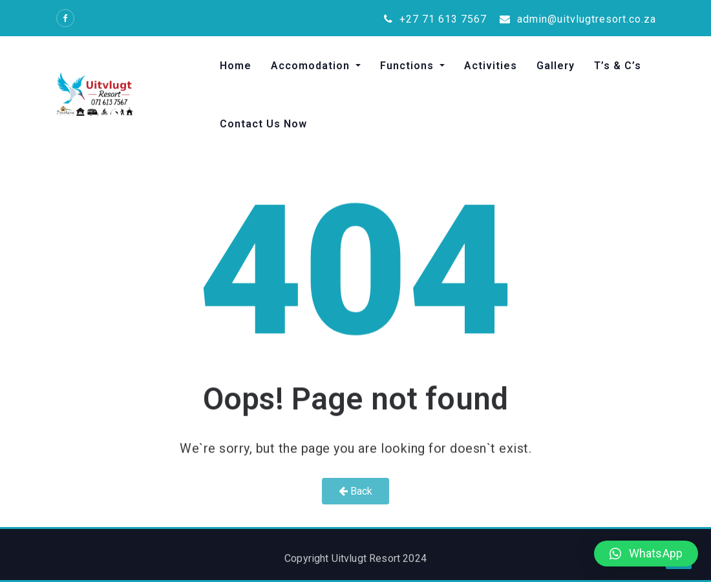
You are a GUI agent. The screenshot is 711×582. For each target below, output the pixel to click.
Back (356, 491)
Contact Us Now (263, 124)
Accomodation (312, 65)
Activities (490, 65)
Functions (408, 65)
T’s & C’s (617, 65)
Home (235, 65)
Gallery (555, 65)
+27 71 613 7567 (435, 19)
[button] (646, 553)
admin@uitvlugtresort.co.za (578, 19)
